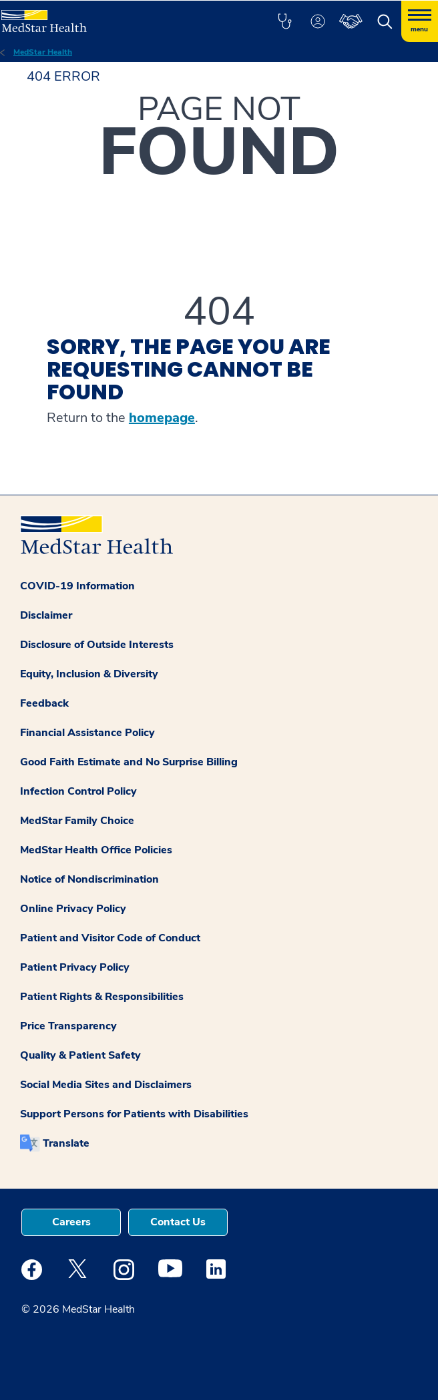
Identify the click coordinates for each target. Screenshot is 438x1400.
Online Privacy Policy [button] (73, 908)
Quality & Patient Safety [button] (80, 1055)
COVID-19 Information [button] (77, 586)
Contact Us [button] (178, 1222)
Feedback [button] (44, 703)
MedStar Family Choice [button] (77, 820)
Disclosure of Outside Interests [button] (97, 644)
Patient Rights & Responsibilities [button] (102, 996)
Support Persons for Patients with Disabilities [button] (134, 1114)
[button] (284, 21)
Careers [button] (71, 1222)
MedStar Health (42, 52)
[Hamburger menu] (419, 21)
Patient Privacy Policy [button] (75, 967)
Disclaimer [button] (46, 615)
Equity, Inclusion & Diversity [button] (89, 674)
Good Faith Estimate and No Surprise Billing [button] (129, 762)
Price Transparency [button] (68, 1026)
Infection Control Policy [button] (78, 791)
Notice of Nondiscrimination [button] (89, 879)
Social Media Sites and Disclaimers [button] (106, 1084)
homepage (162, 418)
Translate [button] (66, 1143)
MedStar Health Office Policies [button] (96, 850)
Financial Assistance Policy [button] (87, 732)
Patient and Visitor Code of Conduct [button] (110, 938)
